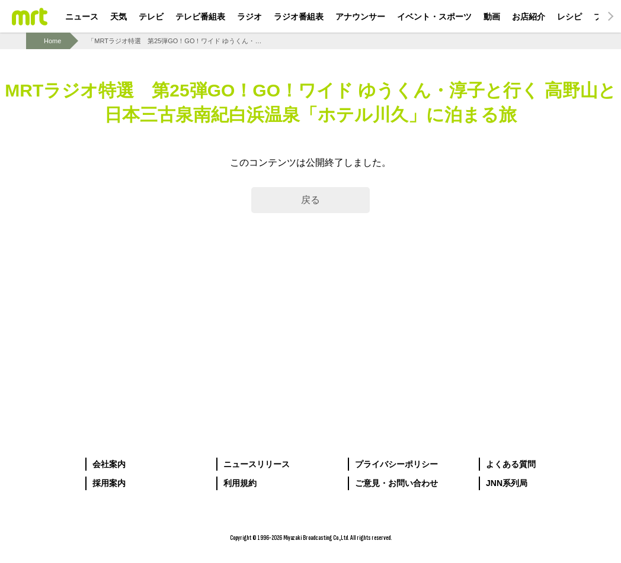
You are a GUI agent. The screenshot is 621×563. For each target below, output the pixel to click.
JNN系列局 (506, 483)
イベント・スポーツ (434, 16)
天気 (118, 16)
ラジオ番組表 (299, 16)
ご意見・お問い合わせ (396, 483)
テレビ (151, 16)
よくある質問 (511, 464)
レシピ (569, 16)
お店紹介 (528, 16)
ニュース (81, 16)
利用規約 (240, 483)
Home (52, 40)
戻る (310, 200)
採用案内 (109, 483)
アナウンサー (360, 16)
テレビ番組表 (200, 16)
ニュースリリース (256, 464)
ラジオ (249, 16)
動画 (492, 16)
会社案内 (109, 464)
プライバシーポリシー (396, 464)
